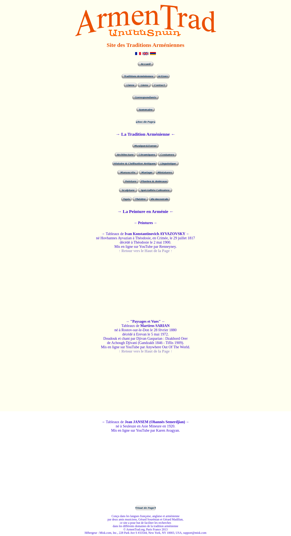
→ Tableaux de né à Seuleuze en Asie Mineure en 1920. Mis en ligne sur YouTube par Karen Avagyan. (145, 426)
